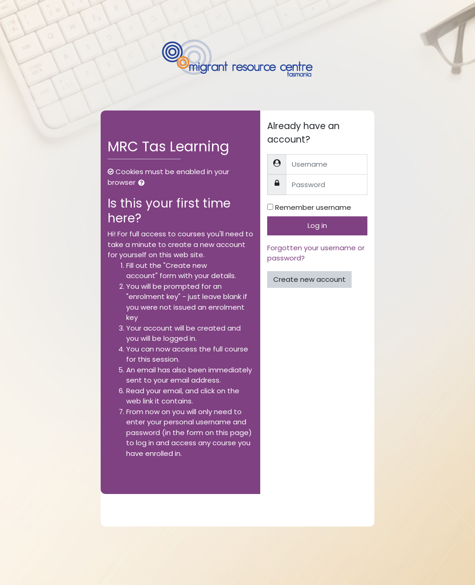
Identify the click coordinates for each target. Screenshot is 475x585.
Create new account (309, 279)
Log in (317, 225)
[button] (143, 183)
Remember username (313, 207)
